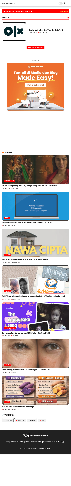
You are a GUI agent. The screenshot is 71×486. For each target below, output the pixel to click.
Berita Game (8, 420)
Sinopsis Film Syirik (10, 181)
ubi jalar (7, 402)
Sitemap (27, 442)
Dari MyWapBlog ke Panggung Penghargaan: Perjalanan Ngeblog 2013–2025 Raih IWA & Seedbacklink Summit (33, 296)
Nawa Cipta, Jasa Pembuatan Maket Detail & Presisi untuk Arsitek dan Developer (25, 259)
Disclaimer (13, 442)
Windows (7, 217)
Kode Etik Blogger (60, 442)
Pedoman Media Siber (49, 442)
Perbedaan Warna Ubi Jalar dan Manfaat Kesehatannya (18, 407)
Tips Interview (33, 32)
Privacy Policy (20, 442)
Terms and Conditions (36, 442)
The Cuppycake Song (10, 328)
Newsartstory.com (8, 3)
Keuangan (32, 420)
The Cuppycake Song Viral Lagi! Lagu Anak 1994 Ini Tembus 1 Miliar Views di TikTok (26, 333)
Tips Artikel (8, 254)
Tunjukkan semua (64, 11)
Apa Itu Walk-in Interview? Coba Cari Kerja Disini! (46, 30)
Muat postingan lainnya (35, 48)
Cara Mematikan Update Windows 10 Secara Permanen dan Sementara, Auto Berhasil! (27, 222)
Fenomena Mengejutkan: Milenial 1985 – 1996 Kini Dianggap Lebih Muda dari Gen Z (26, 370)
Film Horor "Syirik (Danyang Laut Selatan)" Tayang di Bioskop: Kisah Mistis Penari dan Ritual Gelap (30, 186)
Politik (42, 420)
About (7, 442)
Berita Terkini (21, 420)
